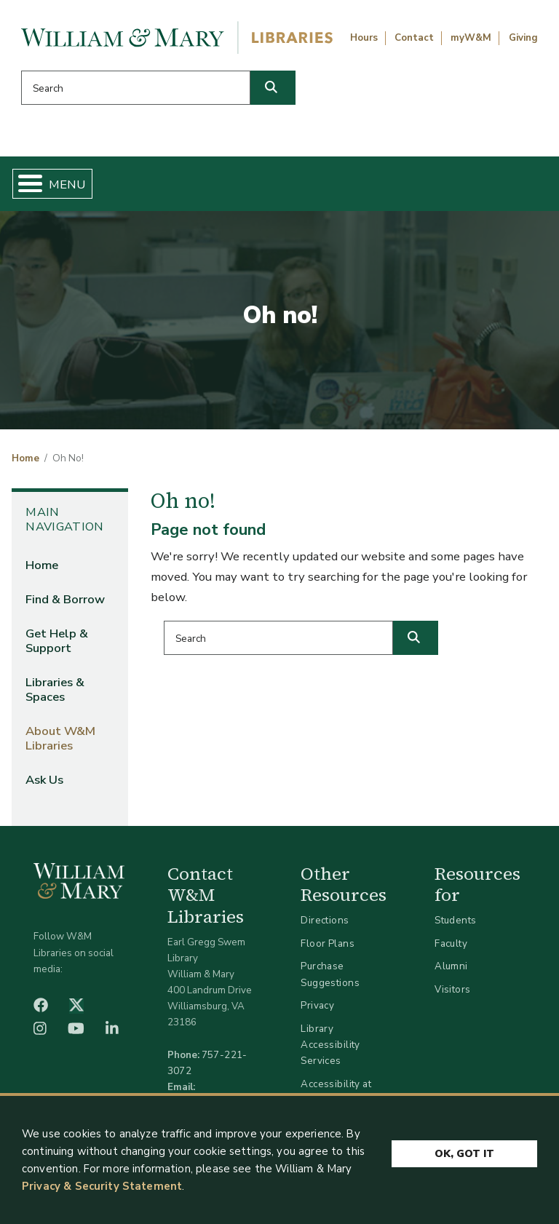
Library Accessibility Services (330, 1045)
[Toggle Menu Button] (24, 184)
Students (455, 920)
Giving (523, 37)
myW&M (471, 37)
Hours (364, 37)
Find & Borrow (65, 599)
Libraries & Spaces (54, 689)
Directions (325, 920)
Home (25, 458)
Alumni (451, 966)
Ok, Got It (464, 1153)
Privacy (317, 1005)
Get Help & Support (56, 640)
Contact (414, 37)
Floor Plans (327, 943)
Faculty (451, 943)
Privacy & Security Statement (102, 1186)
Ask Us (44, 779)
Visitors (452, 989)
